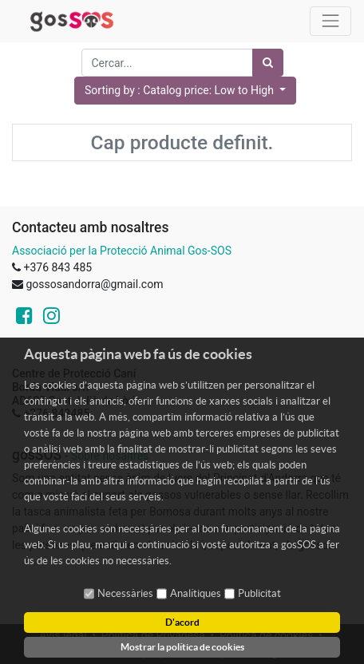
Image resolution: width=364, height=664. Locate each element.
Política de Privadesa (153, 635)
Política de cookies (266, 635)
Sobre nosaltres (109, 455)
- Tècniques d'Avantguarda (220, 652)
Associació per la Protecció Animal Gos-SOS (121, 250)
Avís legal (62, 635)
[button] (185, 91)
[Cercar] (267, 63)
